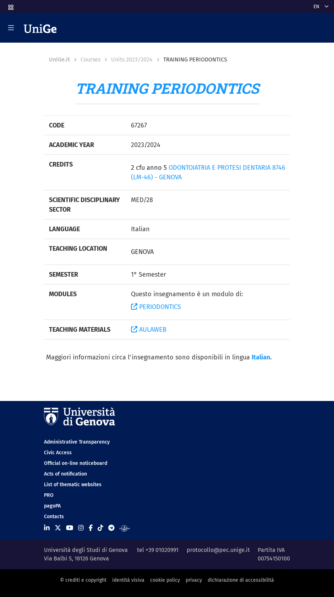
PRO (49, 495)
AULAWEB (148, 329)
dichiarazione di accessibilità (241, 580)
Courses (90, 59)
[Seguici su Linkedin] (47, 528)
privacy (194, 580)
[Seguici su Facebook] (91, 528)
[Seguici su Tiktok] (100, 528)
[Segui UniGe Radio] (124, 528)
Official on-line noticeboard (75, 463)
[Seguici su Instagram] (81, 528)
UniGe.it (59, 59)
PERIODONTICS (156, 307)
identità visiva (128, 580)
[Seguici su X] (58, 528)
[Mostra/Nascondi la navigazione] (11, 27)
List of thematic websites (73, 485)
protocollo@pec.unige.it (218, 550)
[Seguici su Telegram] (111, 528)
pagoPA (52, 506)
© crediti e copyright (83, 580)
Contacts (54, 517)
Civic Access (58, 453)
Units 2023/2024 (132, 59)
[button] (10, 5)
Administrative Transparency (77, 442)
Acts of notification (65, 474)
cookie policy (165, 580)
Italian (261, 357)
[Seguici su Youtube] (69, 528)
